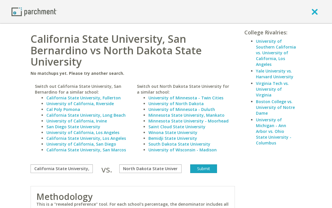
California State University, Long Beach (86, 115)
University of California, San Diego (81, 144)
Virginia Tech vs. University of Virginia (272, 89)
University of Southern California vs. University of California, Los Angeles (276, 52)
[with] (150, 168)
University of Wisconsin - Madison (182, 150)
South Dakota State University (179, 144)
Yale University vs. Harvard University (274, 73)
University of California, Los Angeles (82, 132)
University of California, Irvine (76, 121)
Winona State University (172, 132)
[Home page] (34, 11)
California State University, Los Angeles (86, 138)
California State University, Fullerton (83, 98)
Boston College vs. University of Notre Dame (275, 107)
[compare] (62, 168)
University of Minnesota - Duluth (181, 109)
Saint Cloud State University (176, 126)
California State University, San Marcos (86, 150)
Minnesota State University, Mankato (186, 115)
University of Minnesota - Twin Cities (185, 98)
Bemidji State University (172, 138)
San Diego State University (73, 126)
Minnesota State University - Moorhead (188, 121)
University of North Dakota (176, 103)
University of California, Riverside (80, 103)
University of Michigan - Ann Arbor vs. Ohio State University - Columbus (273, 131)
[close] (314, 11)
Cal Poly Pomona (63, 109)
